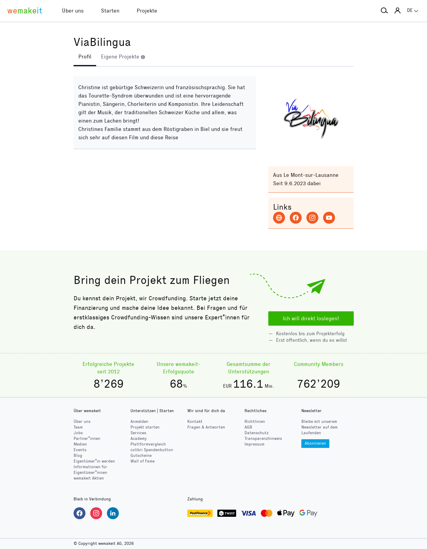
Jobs (78, 432)
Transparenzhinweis (263, 438)
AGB (248, 427)
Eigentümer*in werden (94, 461)
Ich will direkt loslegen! (311, 318)
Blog (78, 455)
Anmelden (139, 421)
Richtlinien (254, 421)
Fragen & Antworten (206, 427)
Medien (80, 444)
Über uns (82, 421)
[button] (384, 10)
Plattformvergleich (148, 444)
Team (78, 427)
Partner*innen (87, 438)
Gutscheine (141, 455)
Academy (138, 438)
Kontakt (194, 421)
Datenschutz (256, 432)
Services (138, 432)
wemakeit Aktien (89, 478)
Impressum (254, 444)
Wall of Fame (142, 461)
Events (80, 449)
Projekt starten (145, 427)
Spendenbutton (151, 449)
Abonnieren (315, 443)
